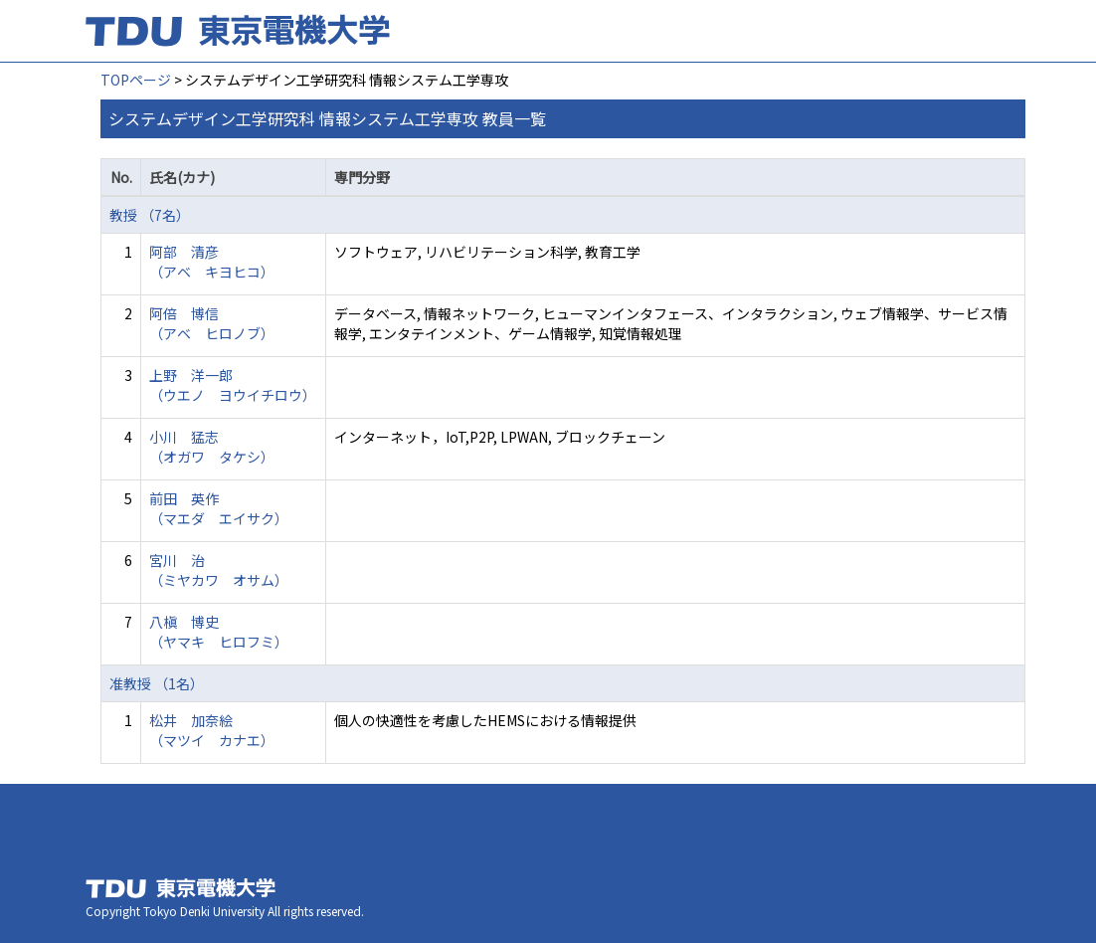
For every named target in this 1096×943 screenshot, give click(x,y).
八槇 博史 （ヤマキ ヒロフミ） (218, 632)
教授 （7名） (149, 215)
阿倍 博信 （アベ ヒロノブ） (211, 323)
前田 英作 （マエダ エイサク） (218, 508)
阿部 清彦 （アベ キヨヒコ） (211, 262)
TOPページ (135, 80)
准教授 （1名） (156, 683)
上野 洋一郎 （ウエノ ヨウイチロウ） (232, 385)
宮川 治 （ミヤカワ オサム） (218, 570)
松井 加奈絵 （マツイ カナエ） (211, 730)
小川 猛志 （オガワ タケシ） (211, 447)
